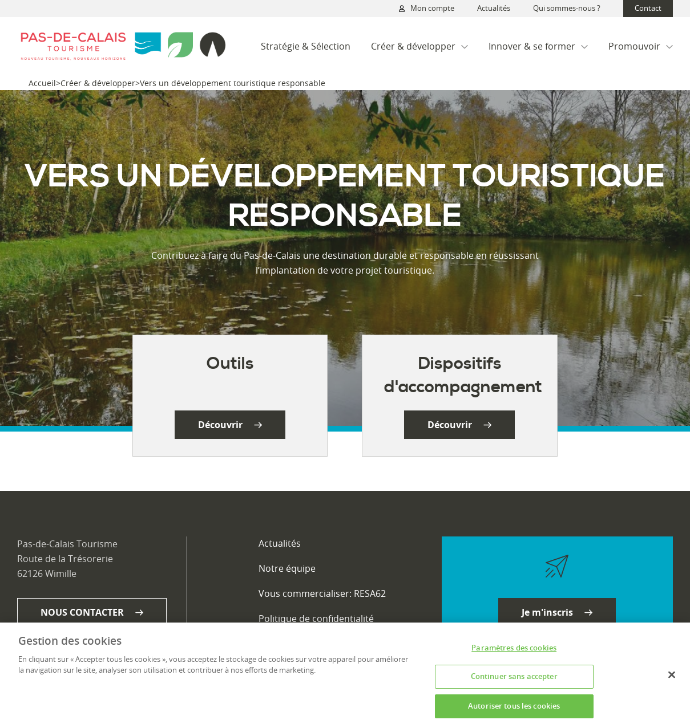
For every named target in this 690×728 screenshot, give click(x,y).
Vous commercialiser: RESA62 (322, 593)
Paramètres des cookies (513, 652)
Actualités (493, 8)
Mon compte (426, 8)
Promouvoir (640, 46)
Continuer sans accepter (514, 681)
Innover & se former (538, 46)
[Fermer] (671, 679)
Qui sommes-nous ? (566, 8)
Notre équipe (287, 568)
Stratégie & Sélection (305, 46)
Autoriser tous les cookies (514, 710)
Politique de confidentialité (316, 618)
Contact (648, 8)
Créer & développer (419, 46)
